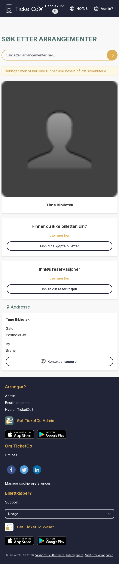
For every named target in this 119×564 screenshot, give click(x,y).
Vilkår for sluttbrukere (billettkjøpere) (59, 555)
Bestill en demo (17, 403)
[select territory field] (59, 514)
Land (9, 507)
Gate (9, 328)
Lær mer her (60, 235)
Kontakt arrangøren (60, 361)
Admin (10, 396)
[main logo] (22, 9)
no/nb (79, 8)
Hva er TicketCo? (19, 409)
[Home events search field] (59, 55)
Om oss (11, 455)
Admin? (107, 8)
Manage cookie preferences (28, 483)
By (8, 344)
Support (11, 502)
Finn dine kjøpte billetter (59, 246)
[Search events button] (112, 55)
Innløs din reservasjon (59, 289)
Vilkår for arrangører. (99, 555)
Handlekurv (54, 9)
